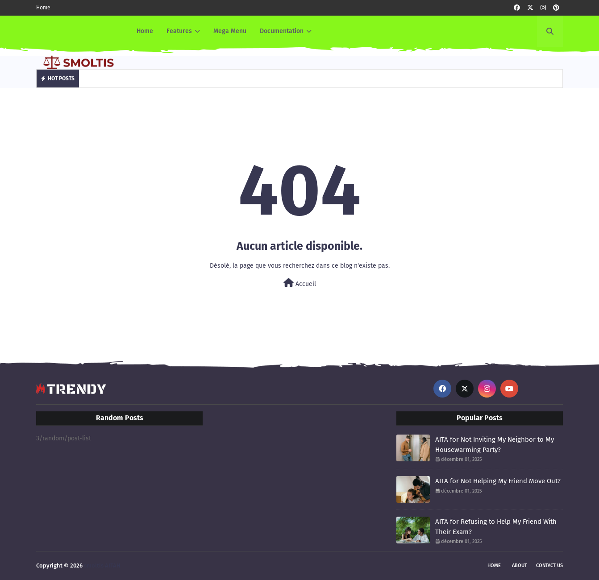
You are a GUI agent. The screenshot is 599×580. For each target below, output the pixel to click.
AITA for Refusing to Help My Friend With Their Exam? (496, 527)
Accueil (299, 283)
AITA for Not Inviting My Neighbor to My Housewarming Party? (494, 444)
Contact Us (549, 565)
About (519, 565)
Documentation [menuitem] (282, 31)
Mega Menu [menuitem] (229, 31)
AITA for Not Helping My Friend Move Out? (498, 481)
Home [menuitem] (145, 31)
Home (43, 7)
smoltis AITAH (102, 565)
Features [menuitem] (179, 31)
